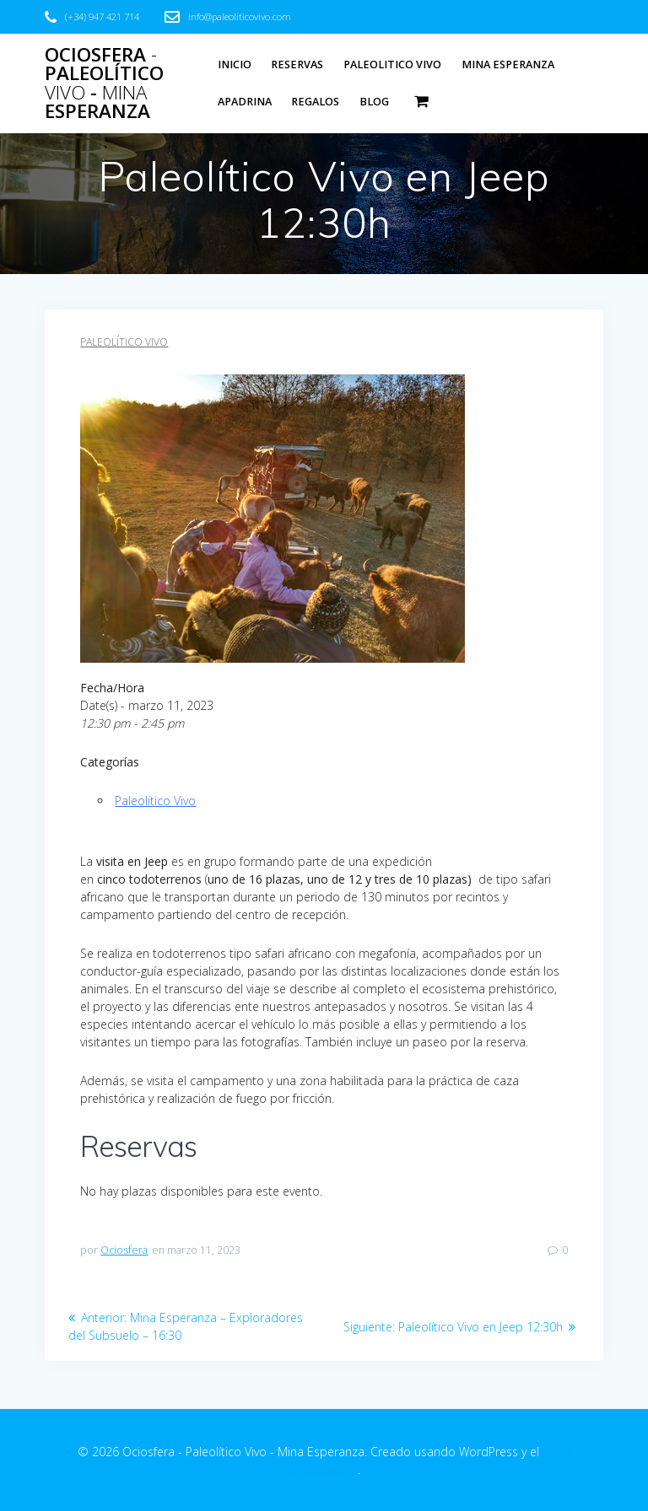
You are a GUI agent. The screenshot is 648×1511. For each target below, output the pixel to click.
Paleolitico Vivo (392, 64)
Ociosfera (124, 1250)
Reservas (297, 64)
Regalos (315, 101)
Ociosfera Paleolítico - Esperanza (104, 83)
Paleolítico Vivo (124, 342)
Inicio (234, 64)
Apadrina (245, 101)
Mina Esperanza (508, 64)
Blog (374, 101)
